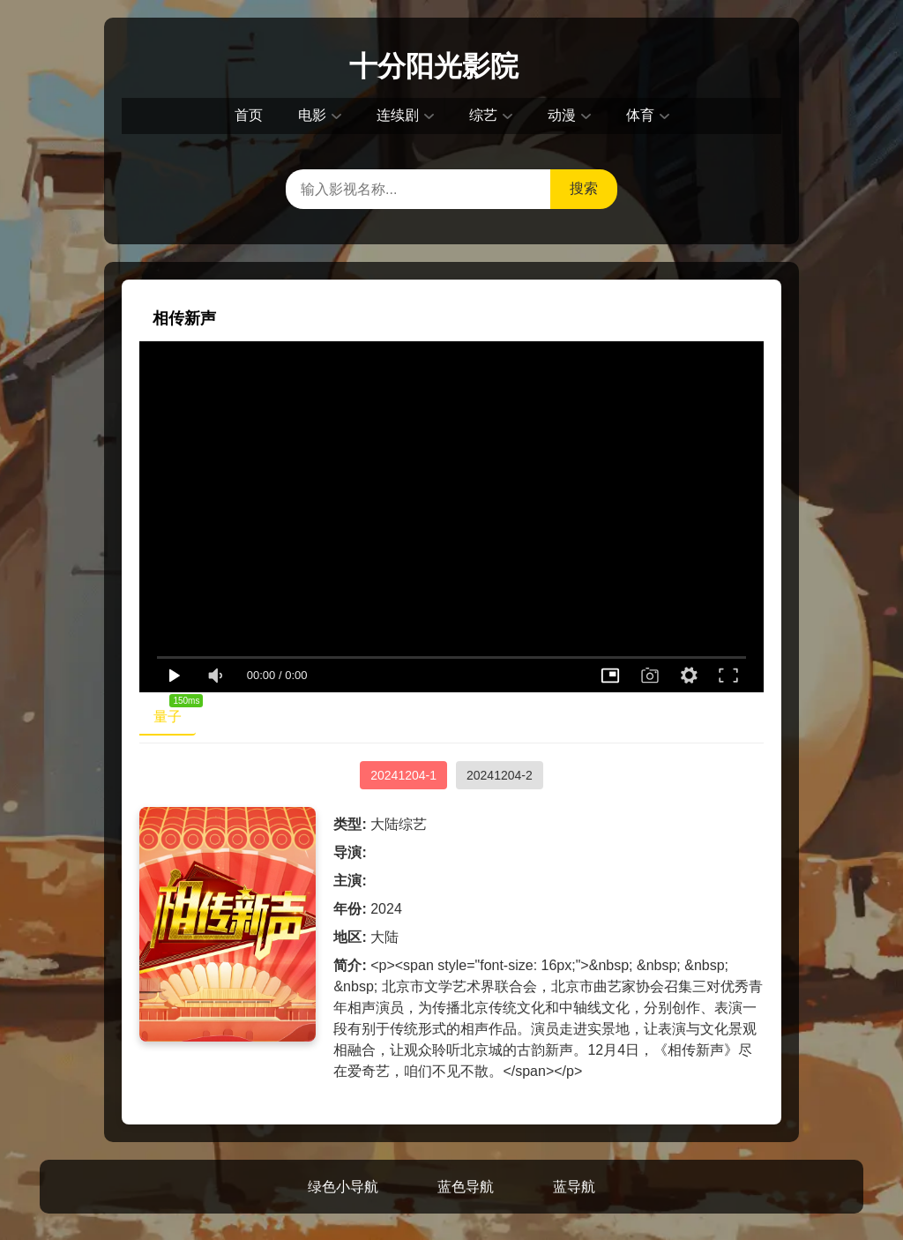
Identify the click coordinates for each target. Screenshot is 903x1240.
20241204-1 (403, 775)
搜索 (584, 188)
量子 (174, 712)
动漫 (562, 115)
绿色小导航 (343, 1186)
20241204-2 (499, 775)
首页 (249, 115)
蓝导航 (574, 1186)
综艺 (483, 115)
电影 (312, 115)
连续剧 (398, 115)
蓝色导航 (465, 1186)
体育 (640, 115)
